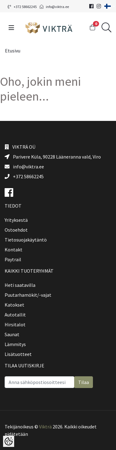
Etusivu (12, 50)
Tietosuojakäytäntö (26, 240)
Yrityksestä (16, 220)
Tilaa (83, 382)
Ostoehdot (16, 230)
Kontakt (13, 249)
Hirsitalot (15, 324)
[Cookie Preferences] (8, 441)
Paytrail (13, 259)
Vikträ (45, 426)
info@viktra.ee (54, 6)
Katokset (14, 305)
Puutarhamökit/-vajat (28, 295)
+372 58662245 (22, 6)
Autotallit (15, 315)
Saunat (12, 334)
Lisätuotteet (18, 354)
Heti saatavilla (20, 285)
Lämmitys (15, 344)
